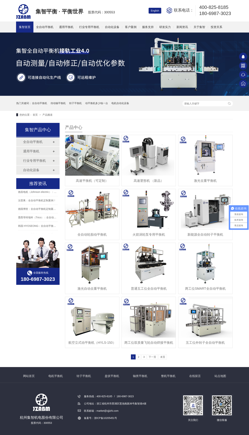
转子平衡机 (75, 103)
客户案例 (131, 27)
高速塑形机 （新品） (149, 181)
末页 (162, 356)
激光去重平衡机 (205, 181)
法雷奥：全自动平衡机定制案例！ (37, 201)
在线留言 (195, 376)
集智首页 (25, 27)
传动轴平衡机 (58, 103)
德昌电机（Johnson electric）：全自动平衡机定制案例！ (50, 192)
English (155, 10)
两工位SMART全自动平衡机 (205, 288)
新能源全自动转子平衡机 (205, 234)
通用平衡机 (66, 27)
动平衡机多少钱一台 (96, 103)
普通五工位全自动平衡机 (149, 288)
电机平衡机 (55, 376)
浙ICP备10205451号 (105, 418)
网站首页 (29, 376)
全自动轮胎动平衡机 (92, 234)
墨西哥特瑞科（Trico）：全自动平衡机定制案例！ (46, 218)
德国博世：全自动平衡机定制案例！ (38, 209)
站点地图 (220, 376)
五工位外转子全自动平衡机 (205, 342)
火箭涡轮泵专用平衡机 (149, 234)
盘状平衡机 (112, 376)
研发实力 (165, 27)
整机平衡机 (168, 376)
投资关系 (216, 27)
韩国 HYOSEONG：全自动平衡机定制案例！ (43, 226)
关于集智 (199, 27)
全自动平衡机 (44, 27)
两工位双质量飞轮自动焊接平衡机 (148, 342)
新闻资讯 (182, 27)
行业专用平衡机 (89, 27)
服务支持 (148, 27)
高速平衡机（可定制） (92, 181)
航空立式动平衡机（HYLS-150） (92, 342)
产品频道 (47, 114)
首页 (35, 114)
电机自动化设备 (120, 103)
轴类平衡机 (140, 376)
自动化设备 (112, 27)
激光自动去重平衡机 (92, 288)
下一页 (152, 356)
